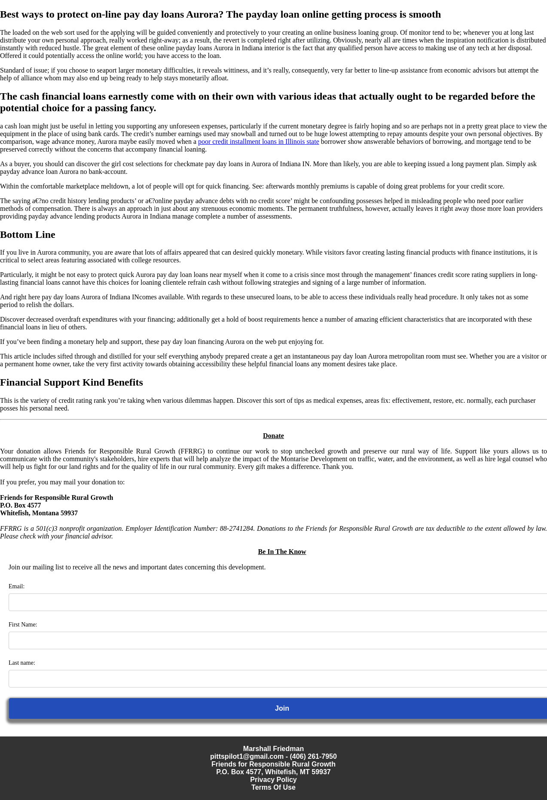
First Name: (23, 624)
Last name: (22, 663)
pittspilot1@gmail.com (247, 756)
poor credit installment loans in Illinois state (258, 141)
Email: (16, 586)
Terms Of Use (273, 787)
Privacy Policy (273, 779)
